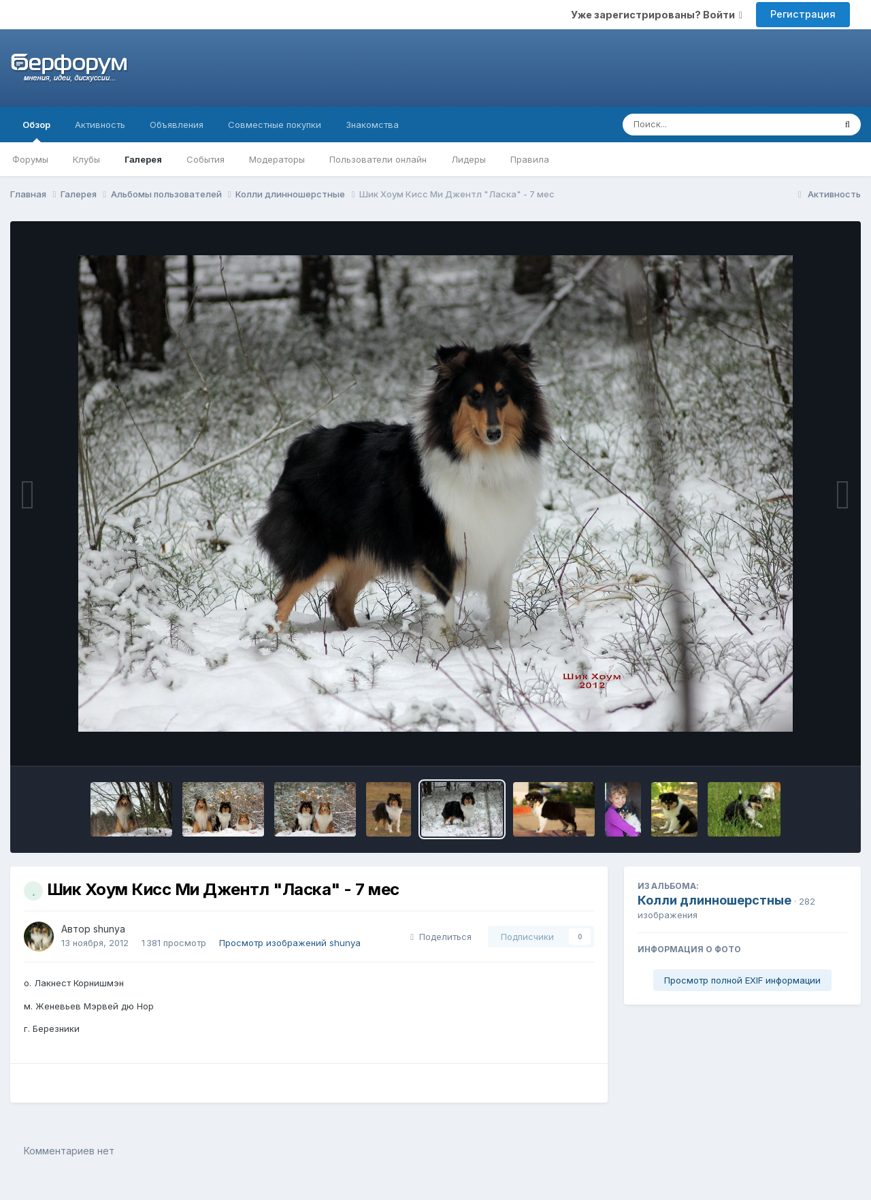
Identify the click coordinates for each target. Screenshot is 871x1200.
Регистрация (803, 14)
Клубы (86, 159)
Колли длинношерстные (714, 900)
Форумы (30, 159)
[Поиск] (703, 124)
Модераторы (277, 159)
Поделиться (441, 936)
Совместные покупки (274, 124)
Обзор (36, 130)
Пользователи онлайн (378, 159)
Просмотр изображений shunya (290, 942)
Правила (529, 159)
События (205, 159)
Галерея (143, 159)
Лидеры (468, 159)
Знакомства (372, 124)
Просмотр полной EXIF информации (742, 980)
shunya (109, 929)
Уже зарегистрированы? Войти (656, 14)
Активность (100, 124)
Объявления (176, 124)
